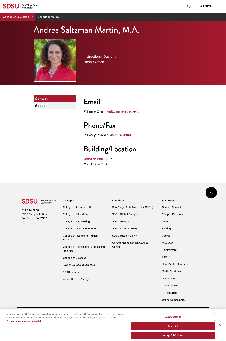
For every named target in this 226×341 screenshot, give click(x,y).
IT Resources (169, 293)
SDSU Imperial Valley (124, 228)
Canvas (166, 235)
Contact (41, 98)
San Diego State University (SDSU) (132, 207)
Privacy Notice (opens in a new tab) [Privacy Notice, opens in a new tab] (24, 322)
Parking (166, 228)
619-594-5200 (30, 210)
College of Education (16, 17)
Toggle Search (189, 6)
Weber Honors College (76, 279)
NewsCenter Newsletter (176, 264)
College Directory (48, 17)
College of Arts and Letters (78, 207)
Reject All (173, 327)
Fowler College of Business (79, 265)
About (40, 105)
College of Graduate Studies (79, 228)
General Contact (171, 207)
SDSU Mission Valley (124, 235)
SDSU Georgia (121, 221)
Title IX (166, 257)
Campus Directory (172, 214)
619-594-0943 (120, 135)
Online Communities (174, 300)
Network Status (171, 278)
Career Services (171, 285)
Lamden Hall (94, 158)
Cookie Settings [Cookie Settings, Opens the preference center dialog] (173, 318)
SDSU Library (71, 272)
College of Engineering (76, 221)
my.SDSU (167, 243)
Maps (165, 221)
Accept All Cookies (173, 336)
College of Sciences (74, 258)
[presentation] (68, 200)
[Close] (220, 326)
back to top (211, 192)
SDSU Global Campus (125, 214)
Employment (169, 250)
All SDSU (210, 6)
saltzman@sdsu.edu (123, 111)
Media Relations (171, 271)
